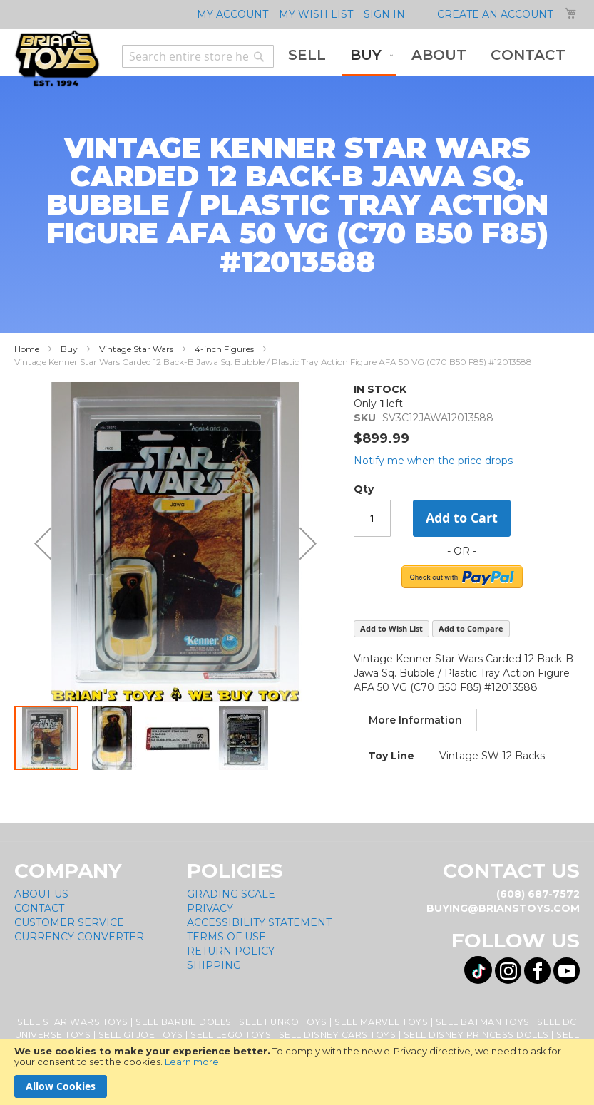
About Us (41, 894)
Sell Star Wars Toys (72, 1022)
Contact (39, 908)
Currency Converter (79, 936)
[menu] (427, 56)
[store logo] (57, 58)
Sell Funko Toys (283, 1022)
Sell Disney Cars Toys (337, 1034)
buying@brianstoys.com (503, 908)
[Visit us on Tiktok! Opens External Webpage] (478, 970)
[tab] (415, 720)
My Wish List (316, 14)
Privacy (210, 908)
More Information (415, 720)
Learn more (192, 1061)
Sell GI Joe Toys (140, 1034)
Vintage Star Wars (136, 349)
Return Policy (231, 951)
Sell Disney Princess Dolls (476, 1034)
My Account (232, 14)
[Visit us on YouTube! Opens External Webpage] (566, 970)
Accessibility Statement (259, 922)
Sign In (384, 14)
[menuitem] (307, 55)
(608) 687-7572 (538, 894)
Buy (69, 349)
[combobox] (198, 56)
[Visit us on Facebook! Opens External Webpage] (537, 970)
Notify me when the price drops (433, 460)
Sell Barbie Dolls (183, 1022)
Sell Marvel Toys (381, 1022)
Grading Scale (231, 894)
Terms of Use (226, 936)
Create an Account (495, 14)
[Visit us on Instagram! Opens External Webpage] (508, 970)
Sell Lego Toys (230, 1034)
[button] (42, 543)
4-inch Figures (224, 349)
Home (26, 349)
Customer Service (69, 922)
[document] (297, 1072)
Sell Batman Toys (483, 1022)
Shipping (214, 965)
